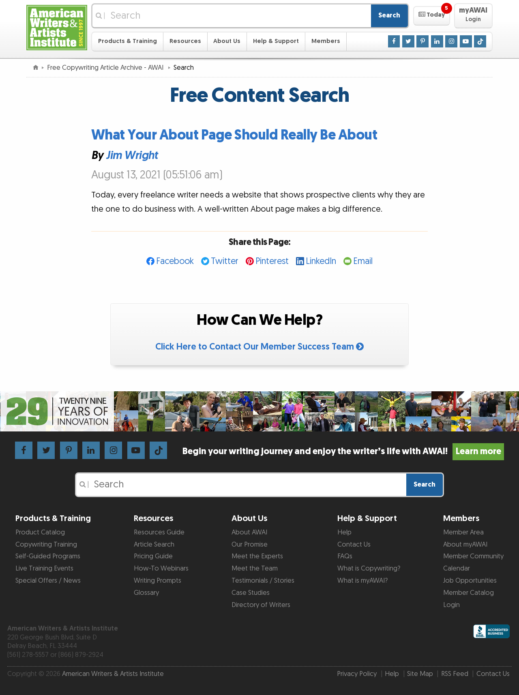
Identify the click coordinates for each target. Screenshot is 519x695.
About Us (226, 41)
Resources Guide (159, 532)
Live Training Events (44, 568)
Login (451, 605)
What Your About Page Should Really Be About (234, 135)
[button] (431, 16)
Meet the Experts (257, 556)
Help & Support (276, 41)
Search (389, 15)
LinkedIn (321, 261)
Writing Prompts (157, 580)
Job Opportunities (470, 580)
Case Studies (251, 592)
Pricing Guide (153, 556)
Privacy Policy (357, 673)
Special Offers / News (48, 580)
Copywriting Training (46, 544)
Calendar (456, 568)
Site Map (420, 673)
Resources (185, 41)
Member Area (463, 532)
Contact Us (354, 544)
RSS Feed (454, 673)
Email (363, 261)
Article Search (154, 544)
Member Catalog (468, 592)
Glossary (146, 592)
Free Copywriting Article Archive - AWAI (106, 67)
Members (325, 41)
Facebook (175, 261)
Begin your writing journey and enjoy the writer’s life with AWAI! (343, 451)
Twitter (224, 261)
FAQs (344, 556)
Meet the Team (255, 568)
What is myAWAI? (362, 580)
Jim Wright (131, 155)
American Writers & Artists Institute (113, 673)
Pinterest (272, 261)
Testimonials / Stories (263, 580)
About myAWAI (465, 544)
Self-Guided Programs (47, 556)
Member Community (473, 556)
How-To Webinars (161, 568)
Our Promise (250, 544)
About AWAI (249, 532)
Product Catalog (40, 532)
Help (344, 532)
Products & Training (127, 41)
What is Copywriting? (368, 568)
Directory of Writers (261, 605)
